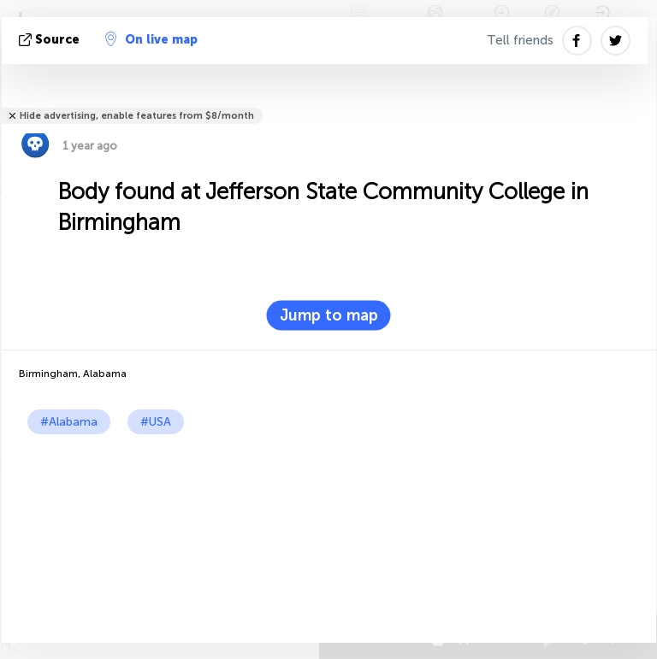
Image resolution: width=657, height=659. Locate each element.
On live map (151, 39)
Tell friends (520, 40)
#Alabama (69, 422)
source (51, 39)
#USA (155, 422)
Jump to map (329, 315)
